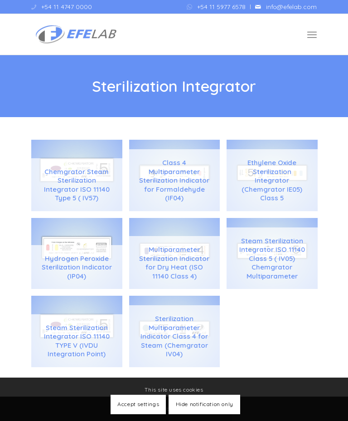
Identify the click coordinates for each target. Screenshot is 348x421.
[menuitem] (216, 7)
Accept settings (138, 404)
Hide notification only (204, 404)
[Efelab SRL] (75, 34)
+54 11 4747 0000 (66, 7)
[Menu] (312, 34)
